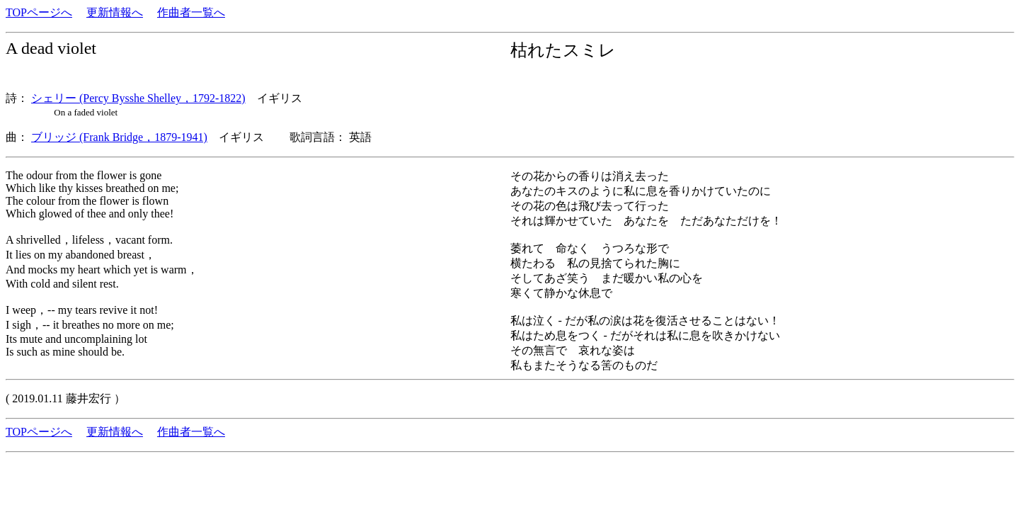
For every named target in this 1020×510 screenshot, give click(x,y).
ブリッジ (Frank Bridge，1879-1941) (119, 137)
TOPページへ (39, 12)
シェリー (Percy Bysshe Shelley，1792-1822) (138, 98)
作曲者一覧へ (191, 12)
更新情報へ (114, 12)
